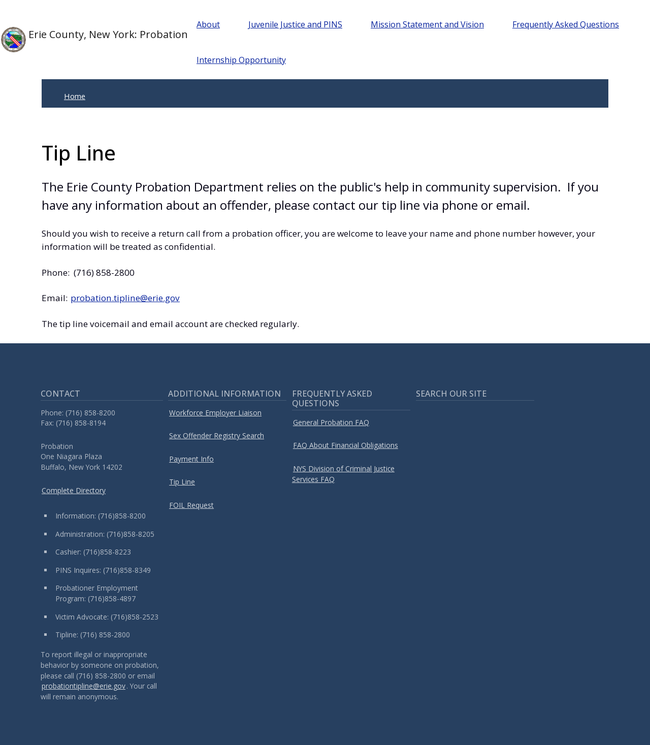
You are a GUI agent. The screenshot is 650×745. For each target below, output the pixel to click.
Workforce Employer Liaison (215, 412)
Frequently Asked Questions (565, 24)
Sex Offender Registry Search (216, 435)
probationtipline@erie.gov (83, 686)
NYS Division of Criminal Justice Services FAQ (343, 474)
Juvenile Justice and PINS (295, 24)
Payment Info (191, 459)
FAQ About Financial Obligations (345, 445)
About (208, 24)
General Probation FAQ (331, 422)
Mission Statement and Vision (427, 24)
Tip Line (182, 482)
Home (74, 96)
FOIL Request (191, 505)
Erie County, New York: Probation (82, 39)
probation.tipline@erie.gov (125, 298)
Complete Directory (74, 490)
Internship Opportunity (241, 60)
